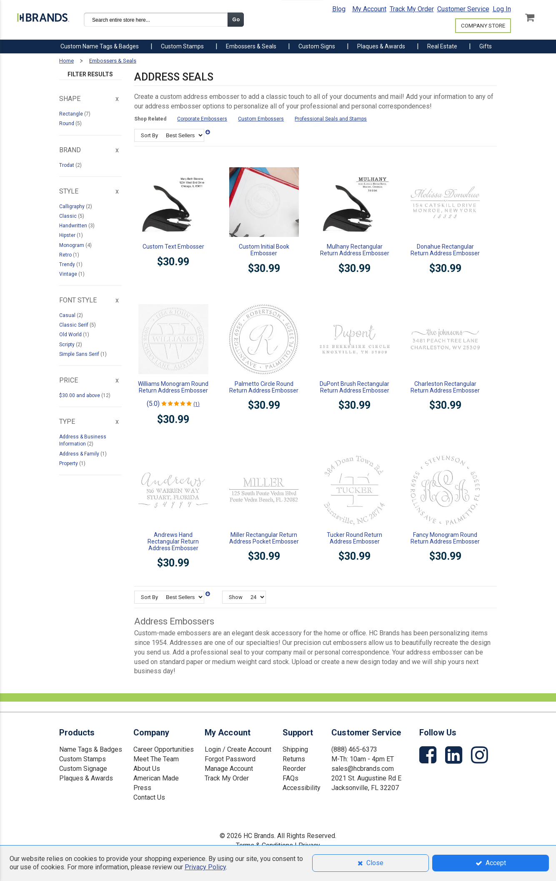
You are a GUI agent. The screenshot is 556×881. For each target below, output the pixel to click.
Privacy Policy (205, 867)
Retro (66, 255)
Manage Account (229, 769)
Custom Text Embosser (173, 246)
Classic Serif (74, 325)
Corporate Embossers (202, 119)
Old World (71, 334)
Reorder (294, 769)
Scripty (67, 344)
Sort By (149, 135)
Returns (294, 759)
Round (67, 123)
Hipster (68, 235)
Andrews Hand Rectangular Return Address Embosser (173, 541)
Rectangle (71, 114)
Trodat (67, 165)
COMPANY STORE (483, 26)
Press (142, 788)
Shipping (295, 749)
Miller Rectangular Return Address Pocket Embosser (264, 538)
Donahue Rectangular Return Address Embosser (445, 250)
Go (236, 19)
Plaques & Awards (86, 778)
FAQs (290, 778)
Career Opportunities (163, 749)
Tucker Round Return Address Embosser (354, 538)
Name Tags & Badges (90, 749)
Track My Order (412, 9)
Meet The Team (156, 759)
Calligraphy (72, 206)
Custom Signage (83, 769)
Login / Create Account (238, 749)
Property (69, 463)
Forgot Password (230, 759)
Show (236, 597)
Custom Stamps (82, 759)
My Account (369, 9)
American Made (156, 778)
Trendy (67, 264)
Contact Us (149, 797)
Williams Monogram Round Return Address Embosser (173, 387)
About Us (146, 769)
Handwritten (73, 226)
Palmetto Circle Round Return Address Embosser (263, 387)
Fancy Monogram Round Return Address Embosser (445, 538)
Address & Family (79, 454)
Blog (339, 9)
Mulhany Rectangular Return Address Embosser (354, 250)
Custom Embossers (261, 119)
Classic (68, 216)
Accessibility (302, 788)
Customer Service (463, 9)
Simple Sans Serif (79, 354)
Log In (502, 9)
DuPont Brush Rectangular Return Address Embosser (354, 387)
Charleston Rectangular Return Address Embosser (445, 387)
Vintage (68, 274)
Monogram (72, 245)
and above (80, 395)
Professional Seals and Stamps (331, 119)
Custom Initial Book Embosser (264, 250)
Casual (68, 315)
